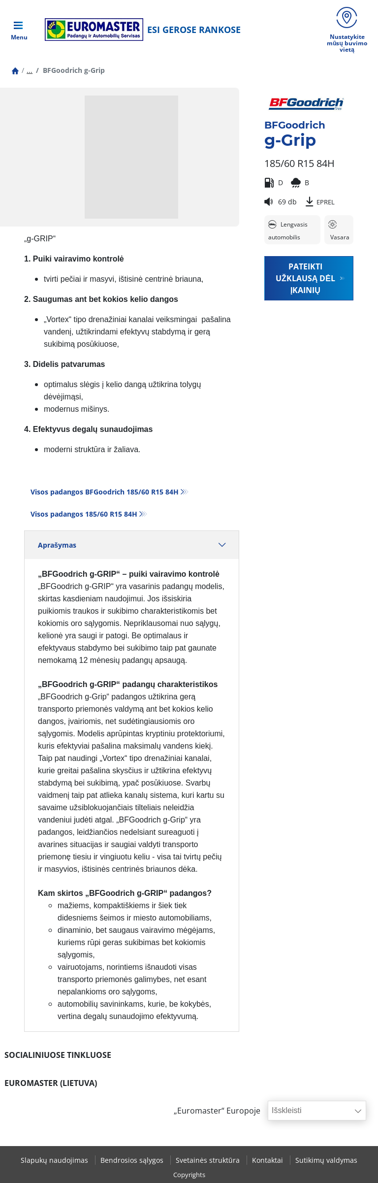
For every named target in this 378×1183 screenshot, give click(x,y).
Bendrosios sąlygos (132, 1160)
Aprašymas (131, 545)
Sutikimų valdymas (326, 1160)
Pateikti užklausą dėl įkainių (305, 278)
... (29, 70)
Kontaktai (268, 1160)
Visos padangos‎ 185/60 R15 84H (84, 514)
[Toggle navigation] (19, 29)
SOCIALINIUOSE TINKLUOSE (57, 1055)
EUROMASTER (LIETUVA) (50, 1083)
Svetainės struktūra (209, 1160)
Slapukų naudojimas (55, 1160)
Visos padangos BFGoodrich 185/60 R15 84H (105, 491)
